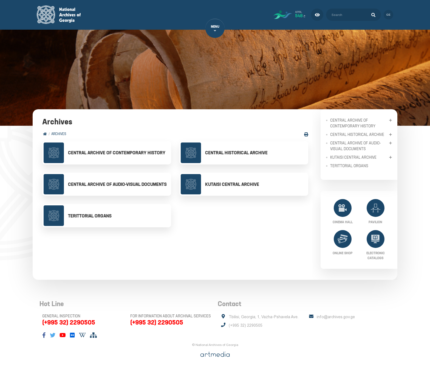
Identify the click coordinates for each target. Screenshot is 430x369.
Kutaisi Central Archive (353, 157)
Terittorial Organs (349, 165)
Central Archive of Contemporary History (352, 123)
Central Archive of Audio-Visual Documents (355, 145)
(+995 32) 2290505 (68, 322)
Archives (58, 134)
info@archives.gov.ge (336, 317)
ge (388, 14)
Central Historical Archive (357, 134)
